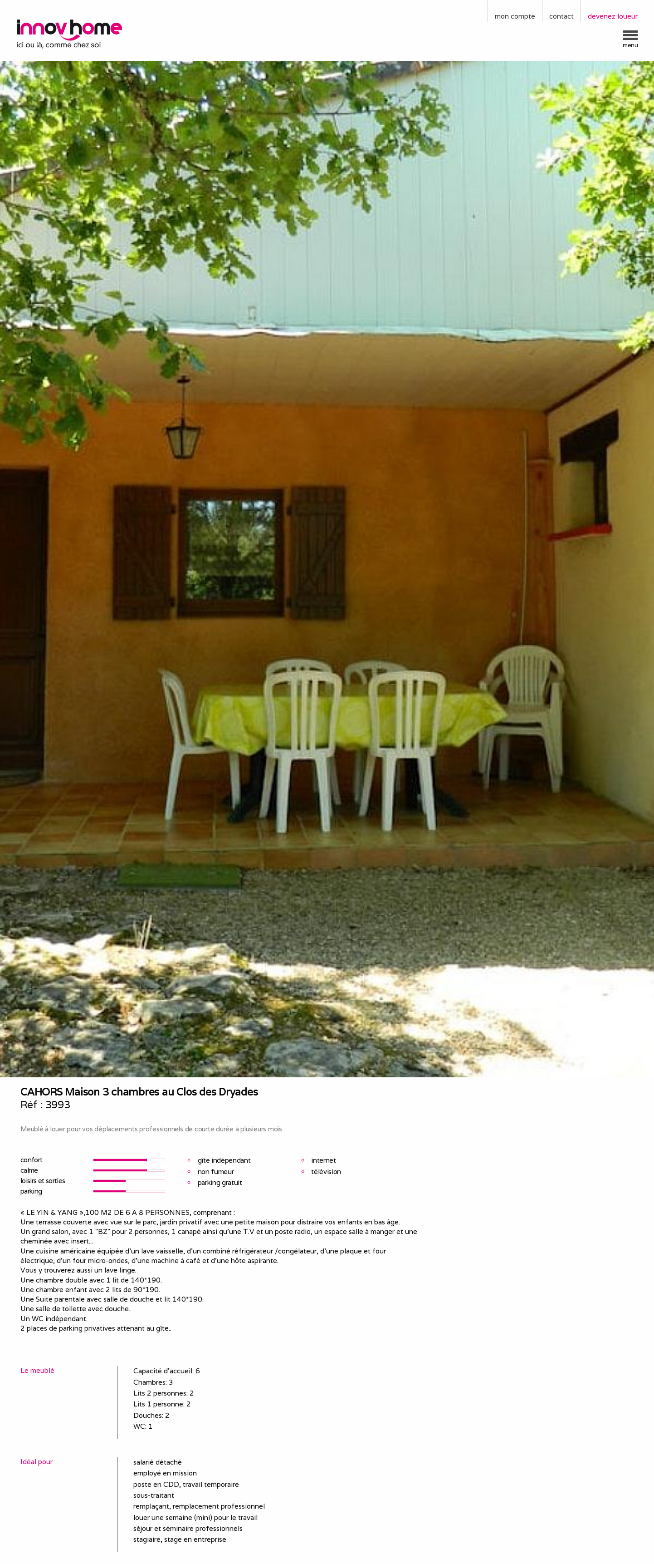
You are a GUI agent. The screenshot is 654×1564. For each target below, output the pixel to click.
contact (561, 16)
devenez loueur (613, 16)
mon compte (515, 16)
